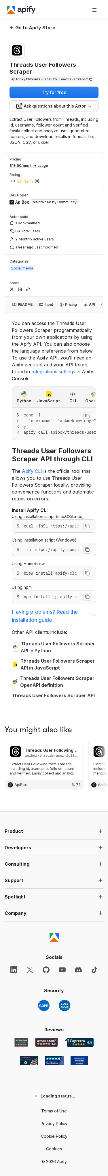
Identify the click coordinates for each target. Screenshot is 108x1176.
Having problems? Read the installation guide (54, 616)
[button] (54, 831)
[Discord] (78, 969)
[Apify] (21, 10)
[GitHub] (46, 969)
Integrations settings (53, 371)
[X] (30, 969)
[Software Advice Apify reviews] (46, 1042)
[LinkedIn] (13, 969)
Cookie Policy (54, 1136)
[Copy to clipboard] (87, 416)
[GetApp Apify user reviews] (21, 1042)
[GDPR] (44, 1005)
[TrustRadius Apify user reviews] (54, 1060)
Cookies (54, 1148)
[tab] (22, 304)
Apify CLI (32, 471)
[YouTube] (62, 969)
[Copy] (52, 79)
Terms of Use (54, 1110)
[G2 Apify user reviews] (29, 1060)
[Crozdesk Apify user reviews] (79, 1060)
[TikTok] (94, 969)
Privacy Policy (54, 1123)
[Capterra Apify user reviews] (79, 1042)
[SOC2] (64, 1005)
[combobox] (54, 106)
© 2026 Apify (54, 1161)
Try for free (54, 92)
